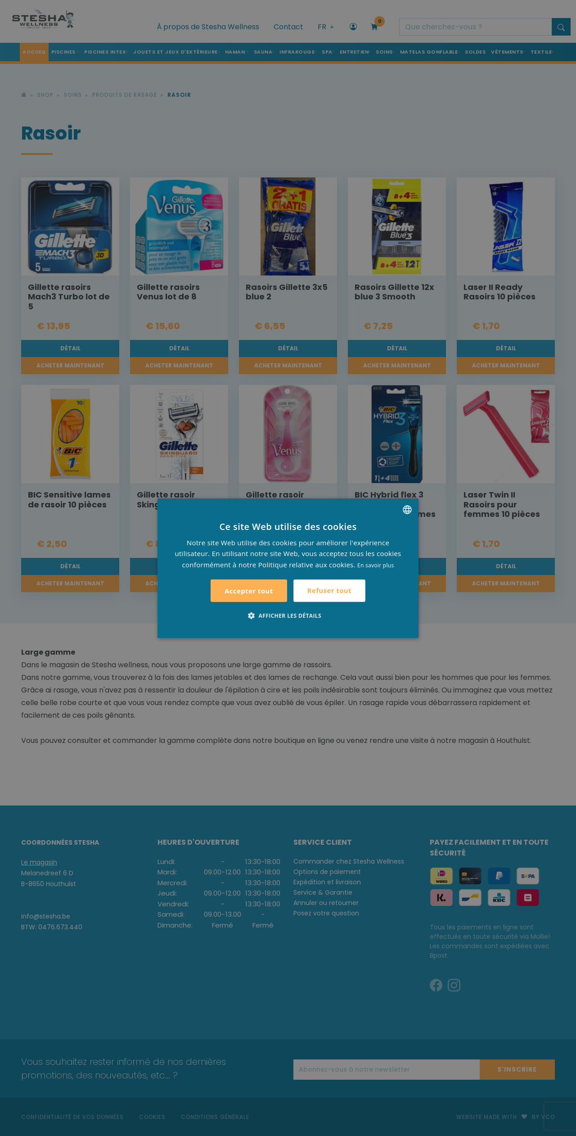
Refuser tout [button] (329, 590)
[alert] (288, 568)
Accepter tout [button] (249, 590)
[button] (288, 615)
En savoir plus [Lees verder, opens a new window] (375, 565)
